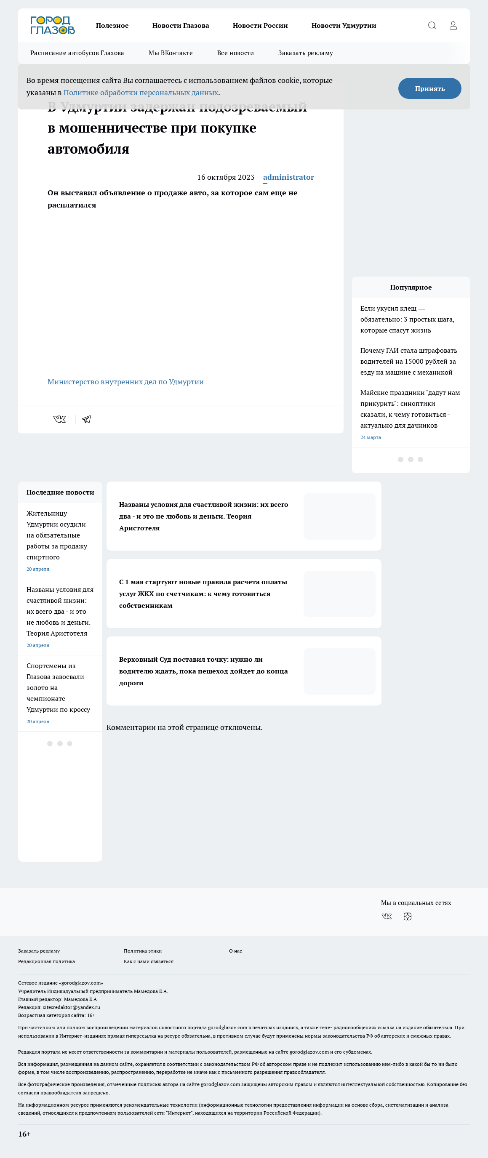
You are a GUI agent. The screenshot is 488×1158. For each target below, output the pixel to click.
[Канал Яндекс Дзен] (407, 916)
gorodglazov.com (227, 1027)
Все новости (235, 53)
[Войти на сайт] (453, 25)
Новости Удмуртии (344, 25)
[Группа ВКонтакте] (386, 916)
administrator (288, 177)
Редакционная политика (46, 961)
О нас (235, 951)
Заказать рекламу (305, 53)
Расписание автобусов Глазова (77, 53)
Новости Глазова (180, 25)
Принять (430, 88)
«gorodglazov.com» (81, 983)
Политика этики (143, 951)
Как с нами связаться (148, 961)
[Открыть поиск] (432, 25)
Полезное (112, 25)
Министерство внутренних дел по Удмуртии (126, 381)
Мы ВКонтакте (171, 53)
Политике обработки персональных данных (141, 92)
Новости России (260, 25)
